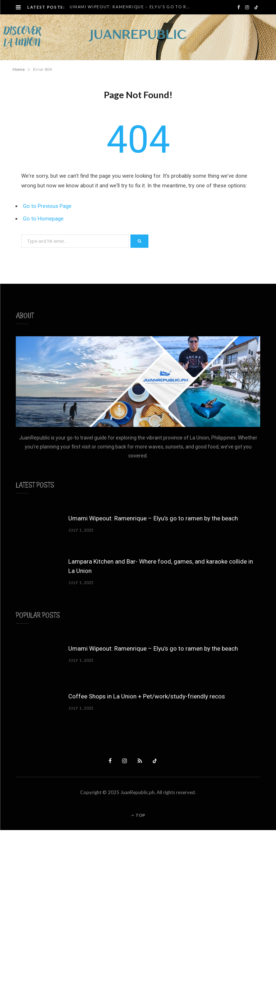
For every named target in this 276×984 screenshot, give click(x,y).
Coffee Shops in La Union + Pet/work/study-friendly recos (146, 696)
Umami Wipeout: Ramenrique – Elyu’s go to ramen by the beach (132, 6)
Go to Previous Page (47, 206)
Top (138, 815)
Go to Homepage (43, 218)
